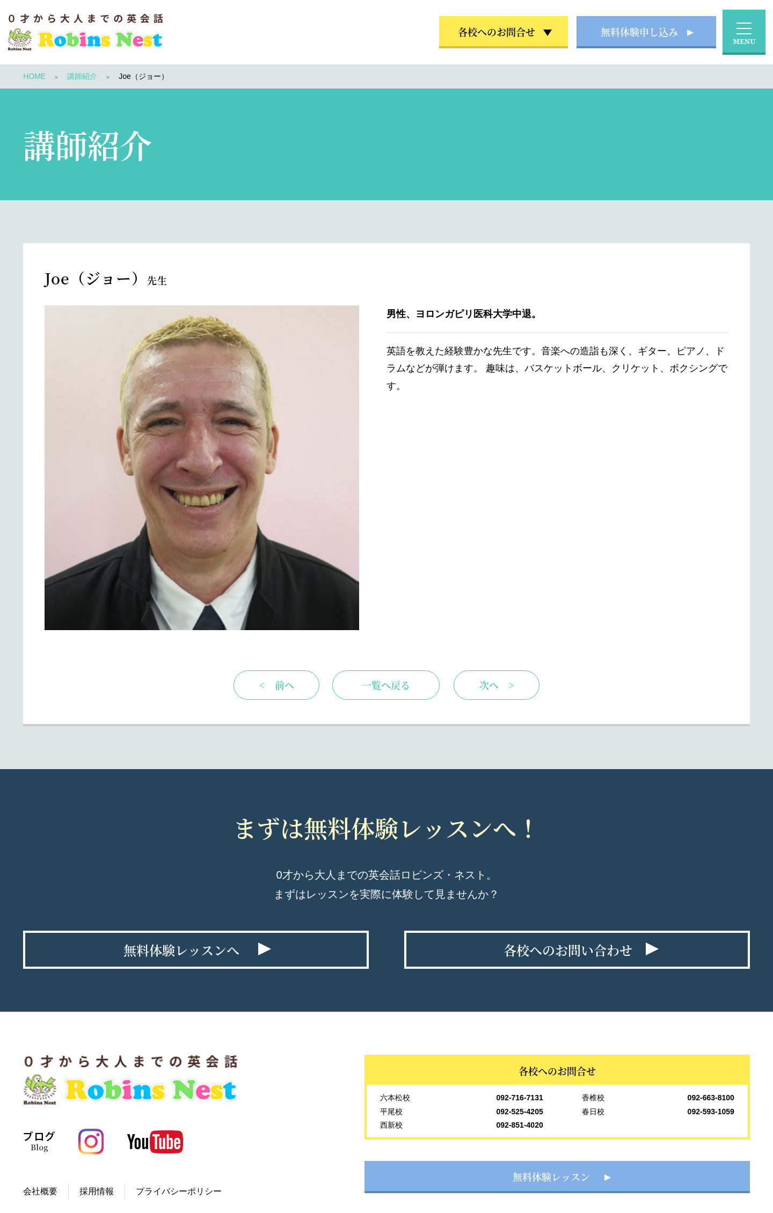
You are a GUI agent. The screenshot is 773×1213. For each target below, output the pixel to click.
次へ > (496, 685)
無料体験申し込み (639, 32)
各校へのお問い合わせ (568, 949)
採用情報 (96, 1191)
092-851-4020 (520, 1125)
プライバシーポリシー (179, 1191)
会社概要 (40, 1191)
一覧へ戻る (386, 685)
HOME (34, 76)
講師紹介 (82, 76)
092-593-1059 (711, 1111)
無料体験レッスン (551, 1176)
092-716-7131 (520, 1097)
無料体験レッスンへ (181, 949)
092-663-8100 (711, 1097)
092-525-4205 (520, 1111)
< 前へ (276, 685)
